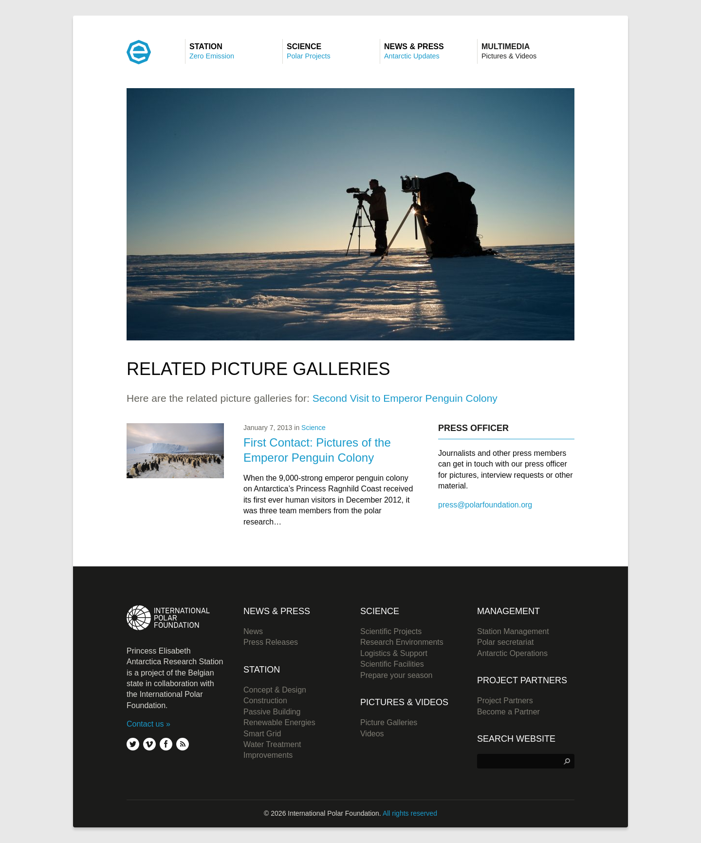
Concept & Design (274, 690)
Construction (265, 700)
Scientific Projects (391, 631)
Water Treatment (272, 744)
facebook (166, 744)
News (253, 631)
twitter (133, 744)
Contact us (145, 724)
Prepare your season (396, 675)
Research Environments (401, 642)
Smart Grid (262, 734)
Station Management (513, 631)
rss (182, 744)
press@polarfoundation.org (485, 505)
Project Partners (505, 700)
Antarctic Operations (512, 653)
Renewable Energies (279, 722)
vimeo (149, 744)
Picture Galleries (388, 722)
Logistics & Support (393, 653)
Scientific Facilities (392, 664)
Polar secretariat (505, 642)
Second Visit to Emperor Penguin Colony (405, 398)
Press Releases (270, 642)
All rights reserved (410, 813)
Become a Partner (508, 712)
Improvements (268, 755)
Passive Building (271, 712)
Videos (372, 734)
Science (313, 427)
